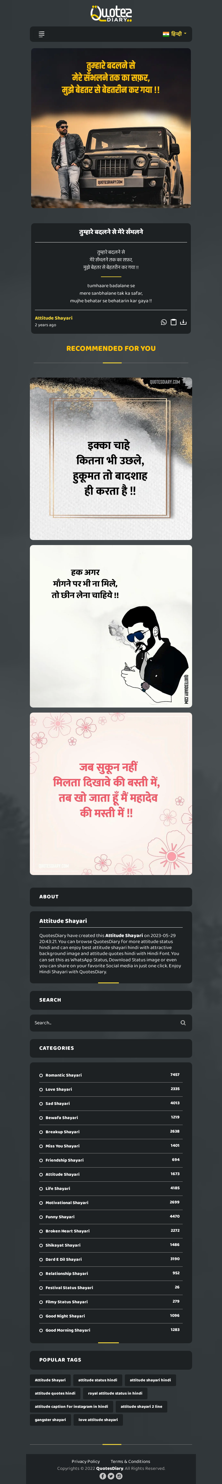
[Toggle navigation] (41, 34)
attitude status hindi (97, 1380)
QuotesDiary (109, 1468)
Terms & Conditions (130, 1461)
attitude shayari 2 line (141, 1406)
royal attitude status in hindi (115, 1393)
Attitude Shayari (54, 318)
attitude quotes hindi (55, 1393)
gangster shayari (50, 1420)
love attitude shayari (98, 1420)
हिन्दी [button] (173, 34)
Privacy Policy (86, 1461)
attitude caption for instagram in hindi (71, 1406)
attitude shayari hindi (150, 1380)
